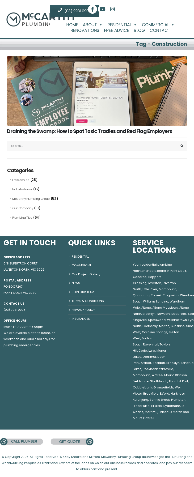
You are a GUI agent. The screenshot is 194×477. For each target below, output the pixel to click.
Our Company (22, 208)
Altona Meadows (165, 308)
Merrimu (151, 412)
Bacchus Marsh (170, 412)
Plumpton (178, 400)
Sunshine (178, 326)
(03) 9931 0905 (74, 11)
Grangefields (163, 387)
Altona (146, 308)
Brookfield (151, 394)
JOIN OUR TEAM (83, 292)
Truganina (171, 295)
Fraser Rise (141, 406)
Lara (151, 351)
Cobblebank (142, 387)
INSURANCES (81, 319)
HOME (72, 25)
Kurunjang (140, 400)
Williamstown (177, 320)
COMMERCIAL (158, 25)
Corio (143, 351)
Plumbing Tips (22, 218)
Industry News (22, 189)
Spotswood (157, 320)
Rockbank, (150, 369)
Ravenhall (150, 344)
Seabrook (178, 314)
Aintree (157, 375)
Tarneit (156, 295)
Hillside (156, 406)
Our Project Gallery (86, 274)
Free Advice (20, 180)
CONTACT (160, 30)
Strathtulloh (158, 381)
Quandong (141, 295)
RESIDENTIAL (122, 25)
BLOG (139, 30)
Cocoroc (140, 277)
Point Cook (178, 271)
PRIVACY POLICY (83, 310)
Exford (164, 394)
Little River (150, 289)
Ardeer (146, 363)
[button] (100, 25)
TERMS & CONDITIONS (88, 301)
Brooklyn (149, 314)
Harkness (178, 394)
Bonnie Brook (160, 400)
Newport (163, 314)
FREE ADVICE (116, 30)
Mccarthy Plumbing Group (31, 199)
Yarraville (166, 369)
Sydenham (171, 406)
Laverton (154, 283)
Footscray (150, 326)
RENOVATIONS (85, 30)
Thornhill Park (179, 381)
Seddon (159, 363)
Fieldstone (141, 381)
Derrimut (149, 357)
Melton (164, 326)
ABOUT (93, 25)
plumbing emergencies (22, 345)
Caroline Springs (154, 332)
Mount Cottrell (143, 418)
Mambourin (168, 289)
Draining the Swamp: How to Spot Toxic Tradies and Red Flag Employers (89, 131)
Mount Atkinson (175, 375)
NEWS (76, 283)
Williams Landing (155, 301)
